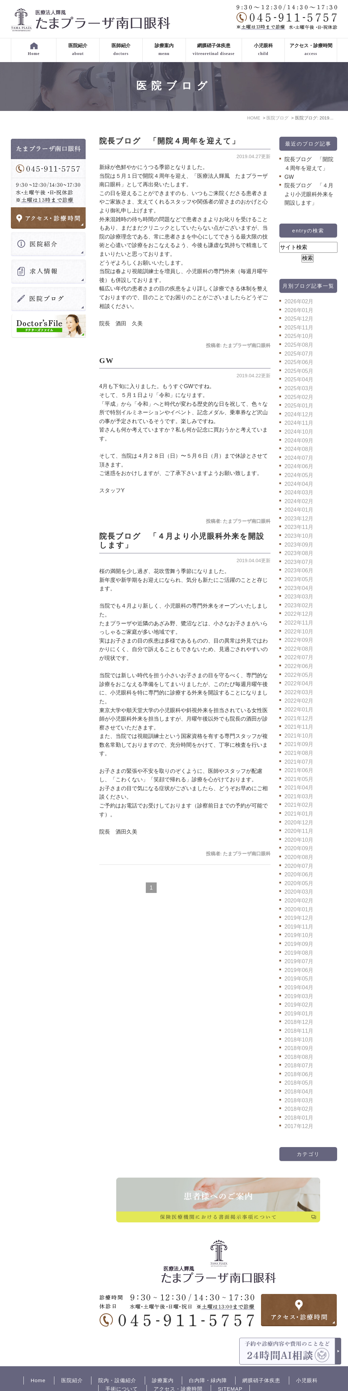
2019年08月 (298, 953)
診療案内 (163, 1357)
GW (106, 360)
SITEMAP (230, 1365)
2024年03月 (298, 492)
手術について (121, 1365)
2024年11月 (298, 423)
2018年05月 (298, 1083)
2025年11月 (298, 327)
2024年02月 (298, 501)
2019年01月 (298, 1013)
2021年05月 (298, 779)
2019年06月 (298, 970)
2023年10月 (298, 536)
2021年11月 (298, 727)
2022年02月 (298, 701)
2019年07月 (298, 961)
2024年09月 (298, 440)
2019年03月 (298, 996)
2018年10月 (298, 1040)
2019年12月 (298, 918)
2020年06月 (298, 874)
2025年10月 (298, 336)
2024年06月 (298, 466)
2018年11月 (298, 1031)
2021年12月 (298, 718)
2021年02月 (298, 805)
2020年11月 (298, 831)
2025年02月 (298, 397)
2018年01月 (298, 1118)
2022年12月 (298, 614)
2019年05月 (298, 979)
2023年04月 (298, 588)
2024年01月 (298, 510)
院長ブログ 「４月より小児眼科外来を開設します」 (308, 194)
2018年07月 (298, 1065)
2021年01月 (298, 814)
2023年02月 (298, 605)
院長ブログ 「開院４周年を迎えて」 (169, 141)
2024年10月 (298, 432)
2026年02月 (298, 301)
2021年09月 (298, 744)
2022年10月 (298, 631)
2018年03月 (298, 1100)
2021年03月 (298, 796)
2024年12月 (298, 414)
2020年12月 (298, 822)
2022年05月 (298, 675)
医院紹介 (72, 1357)
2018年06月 (298, 1074)
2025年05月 (298, 371)
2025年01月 (298, 405)
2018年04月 (298, 1091)
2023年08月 (298, 553)
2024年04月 (298, 484)
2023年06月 (298, 570)
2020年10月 (298, 840)
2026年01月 (298, 310)
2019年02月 (298, 1005)
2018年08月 (298, 1057)
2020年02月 (298, 900)
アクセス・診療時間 (178, 1365)
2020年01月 (298, 909)
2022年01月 (298, 709)
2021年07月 (298, 762)
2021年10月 (298, 736)
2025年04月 (298, 379)
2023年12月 (298, 518)
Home (38, 1357)
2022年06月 (298, 666)
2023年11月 (298, 527)
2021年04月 (298, 787)
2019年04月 (298, 987)
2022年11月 (298, 623)
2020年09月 (298, 848)
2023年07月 (298, 562)
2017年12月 (298, 1126)
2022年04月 (298, 683)
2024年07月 (298, 458)
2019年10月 (298, 935)
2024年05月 (298, 475)
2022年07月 (298, 657)
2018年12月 (298, 1022)
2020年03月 (298, 892)
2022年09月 (298, 640)
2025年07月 (298, 354)
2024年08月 (298, 449)
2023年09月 (298, 545)
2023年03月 (298, 596)
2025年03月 (298, 388)
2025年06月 (298, 362)
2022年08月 (298, 649)
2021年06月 (298, 770)
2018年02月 (298, 1109)
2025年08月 (298, 345)
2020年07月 (298, 866)
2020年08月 (298, 857)
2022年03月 (298, 692)
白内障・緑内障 (208, 1357)
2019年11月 (298, 927)
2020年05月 (298, 883)
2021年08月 (298, 753)
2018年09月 (298, 1048)
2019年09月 (298, 944)
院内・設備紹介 (117, 1357)
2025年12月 (298, 319)
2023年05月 (298, 579)
